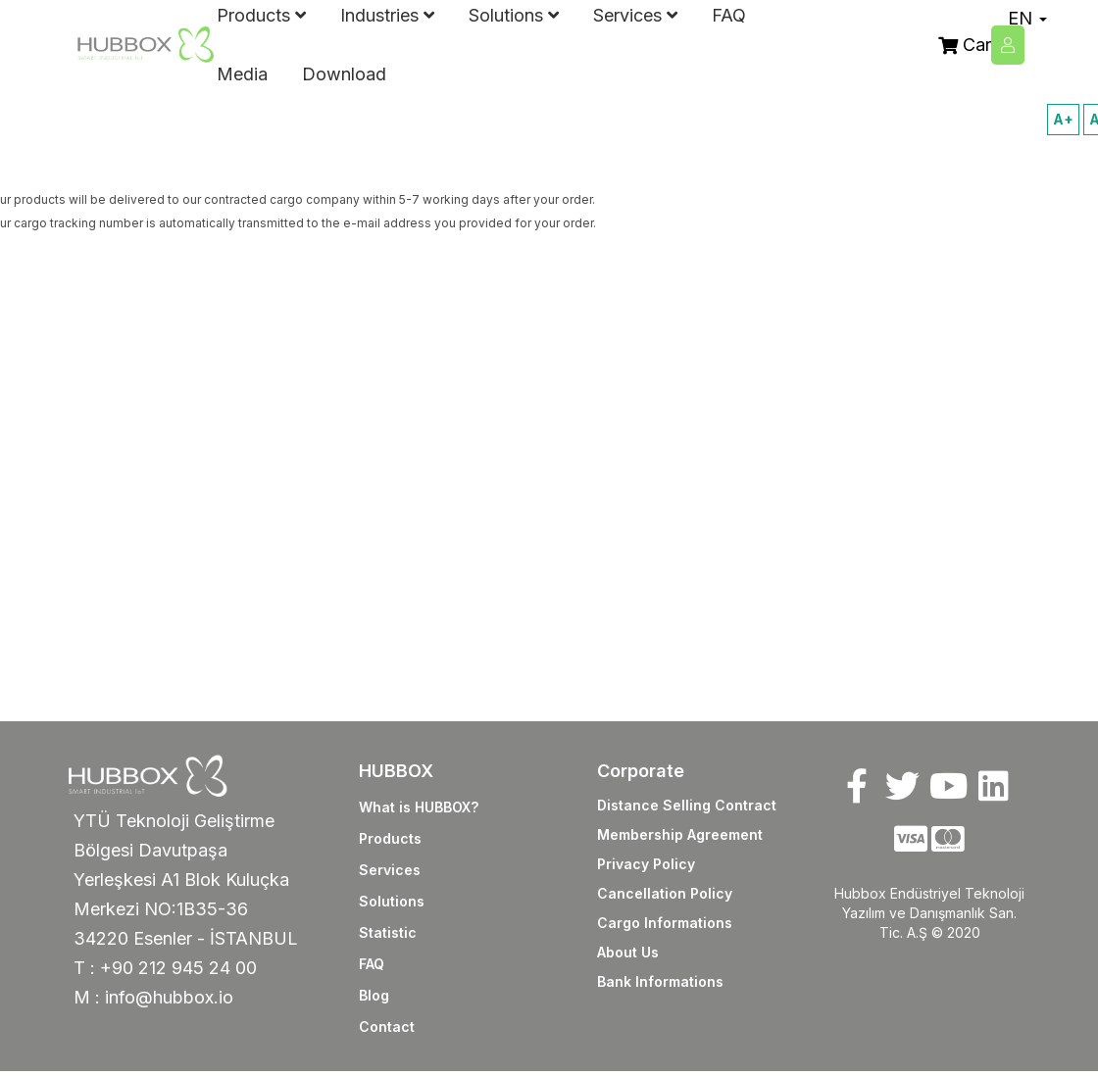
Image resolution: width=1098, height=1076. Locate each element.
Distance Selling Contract (686, 805)
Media (242, 74)
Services (390, 869)
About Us (628, 952)
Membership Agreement (680, 834)
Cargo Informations (664, 922)
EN (1027, 18)
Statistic (388, 932)
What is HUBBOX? (418, 807)
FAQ (371, 963)
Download (344, 74)
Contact (387, 1026)
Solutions (391, 901)
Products (390, 838)
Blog (374, 995)
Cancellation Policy (664, 893)
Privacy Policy (646, 864)
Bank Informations (660, 981)
